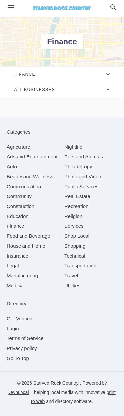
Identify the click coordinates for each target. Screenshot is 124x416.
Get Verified (19, 318)
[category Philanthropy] (78, 166)
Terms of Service (25, 338)
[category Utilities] (72, 285)
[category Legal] (13, 265)
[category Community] (19, 196)
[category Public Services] (81, 186)
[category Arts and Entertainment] (32, 156)
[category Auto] (12, 166)
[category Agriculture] (18, 147)
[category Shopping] (74, 246)
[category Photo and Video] (82, 176)
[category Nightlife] (73, 147)
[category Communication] (24, 186)
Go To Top (18, 358)
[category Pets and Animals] (83, 156)
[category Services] (74, 226)
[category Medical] (15, 285)
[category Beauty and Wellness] (30, 176)
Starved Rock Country (56, 383)
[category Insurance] (17, 256)
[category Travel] (71, 275)
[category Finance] (15, 226)
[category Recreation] (76, 206)
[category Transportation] (80, 265)
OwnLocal (18, 392)
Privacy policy (22, 348)
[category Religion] (73, 216)
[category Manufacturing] (22, 275)
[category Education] (18, 216)
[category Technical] (74, 256)
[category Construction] (20, 206)
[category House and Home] (26, 246)
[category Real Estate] (77, 196)
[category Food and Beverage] (28, 236)
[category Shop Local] (76, 236)
